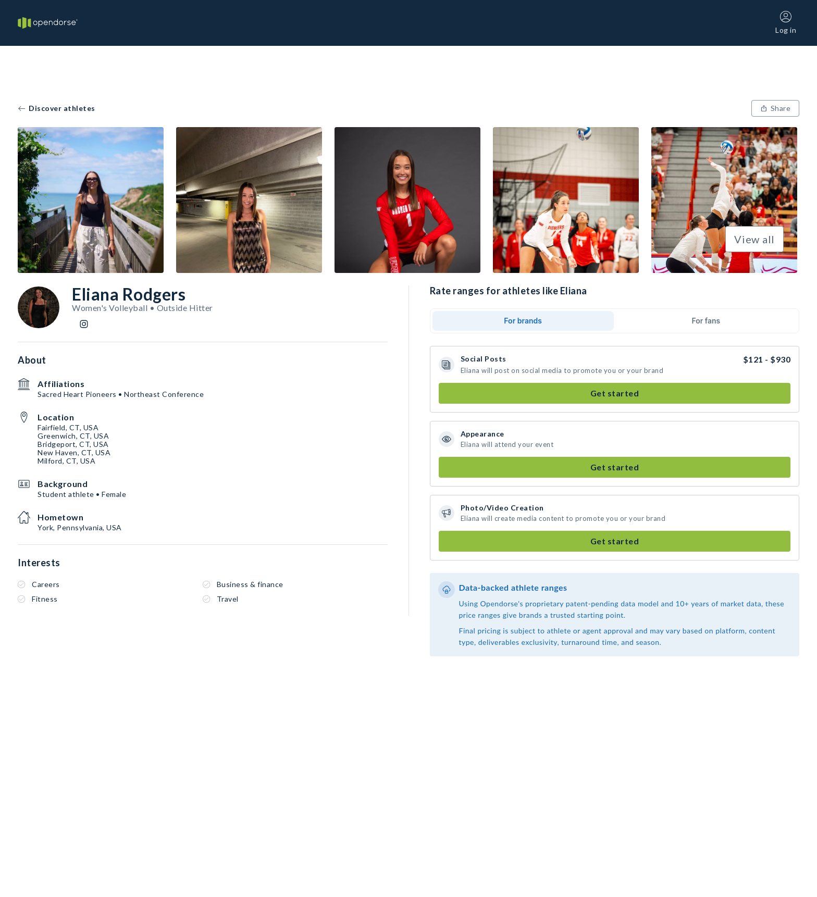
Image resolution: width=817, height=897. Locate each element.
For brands (523, 320)
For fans (705, 320)
